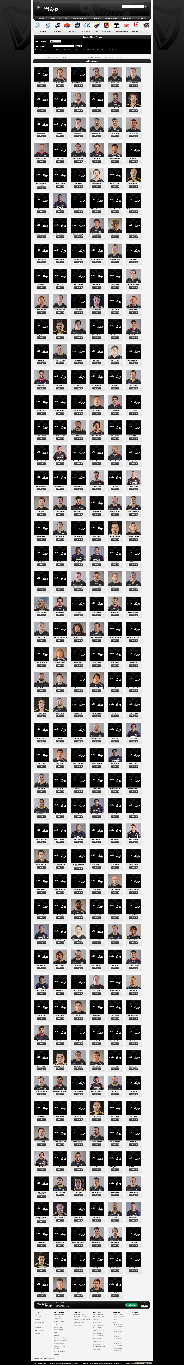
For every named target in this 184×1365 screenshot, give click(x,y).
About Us (126, 19)
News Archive (38, 1325)
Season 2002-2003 (118, 1350)
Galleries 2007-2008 (98, 1336)
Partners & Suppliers (118, 1316)
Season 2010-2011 (118, 1331)
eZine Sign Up (39, 1327)
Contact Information (118, 1314)
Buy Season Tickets (59, 1351)
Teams (56, 1324)
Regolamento (135, 1314)
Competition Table (59, 1321)
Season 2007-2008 (118, 1338)
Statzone (96, 19)
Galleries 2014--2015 (99, 1316)
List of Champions (79, 1325)
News (52, 19)
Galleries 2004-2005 (98, 1344)
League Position (85, 31)
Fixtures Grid (58, 1318)
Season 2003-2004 (118, 1348)
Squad (96, 31)
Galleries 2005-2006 (98, 1341)
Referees (56, 1354)
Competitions (96, 1349)
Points (119, 57)
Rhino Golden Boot (79, 1314)
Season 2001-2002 (118, 1353)
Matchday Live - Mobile (60, 1338)
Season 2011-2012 (118, 1329)
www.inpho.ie (50, 1358)
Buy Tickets (57, 1349)
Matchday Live (58, 1335)
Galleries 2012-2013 (98, 1322)
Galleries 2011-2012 (98, 1325)
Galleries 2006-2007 (98, 1338)
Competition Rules (79, 1322)
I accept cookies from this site (143, 1363)
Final (55, 1332)
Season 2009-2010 (118, 1334)
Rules (114, 1319)
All (57, 50)
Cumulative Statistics (121, 31)
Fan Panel (64, 19)
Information (135, 31)
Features (37, 1319)
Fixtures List (58, 1316)
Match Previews (58, 1329)
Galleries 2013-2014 (98, 1319)
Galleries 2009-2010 (98, 1330)
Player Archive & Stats (80, 1316)
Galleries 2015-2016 (98, 1314)
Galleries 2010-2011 (98, 1328)
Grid (56, 57)
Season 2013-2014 (118, 1324)
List (64, 57)
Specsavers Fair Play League (82, 1319)
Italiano (141, 19)
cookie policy (119, 1363)
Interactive (111, 19)
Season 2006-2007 (118, 1341)
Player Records (106, 31)
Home (41, 19)
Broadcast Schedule (59, 1343)
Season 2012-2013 (118, 1326)
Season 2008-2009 (118, 1336)
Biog (41, 85)
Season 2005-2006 (118, 1343)
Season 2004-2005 (118, 1345)
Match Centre (79, 19)
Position (98, 57)
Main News (38, 1316)
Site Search (38, 1333)
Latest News (57, 31)
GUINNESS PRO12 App (60, 1340)
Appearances (108, 57)
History (114, 1322)
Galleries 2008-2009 (98, 1333)
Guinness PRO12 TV (40, 1322)
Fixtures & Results (70, 31)
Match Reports (58, 1327)
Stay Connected (39, 1330)
